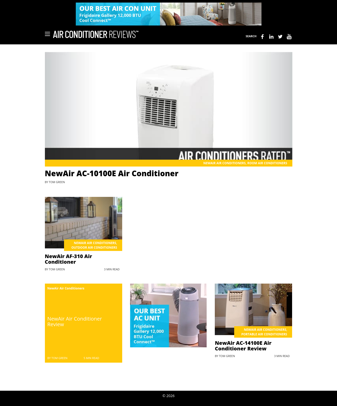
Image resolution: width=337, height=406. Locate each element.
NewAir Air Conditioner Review (74, 321)
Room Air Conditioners (267, 163)
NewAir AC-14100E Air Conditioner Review (243, 345)
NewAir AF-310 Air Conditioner (68, 259)
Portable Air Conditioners (264, 334)
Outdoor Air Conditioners (94, 247)
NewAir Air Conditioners (224, 163)
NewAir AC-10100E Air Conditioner (112, 173)
